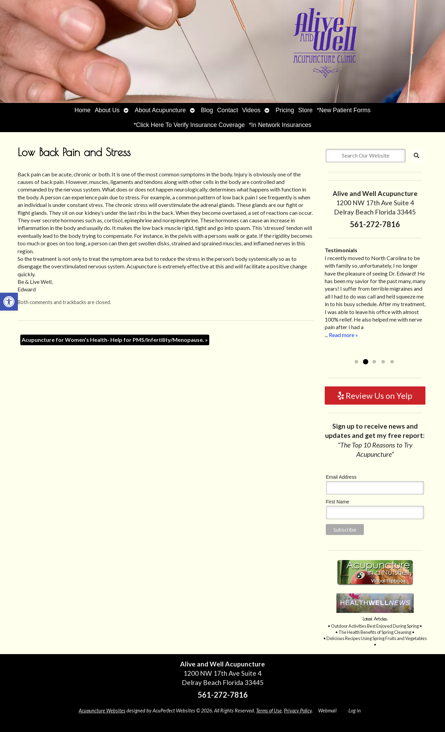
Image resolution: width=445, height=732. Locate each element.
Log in (354, 710)
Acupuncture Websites (102, 710)
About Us (107, 110)
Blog (207, 110)
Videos (251, 110)
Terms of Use (269, 710)
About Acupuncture (160, 110)
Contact (227, 110)
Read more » (343, 335)
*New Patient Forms (343, 110)
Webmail (327, 710)
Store (305, 110)
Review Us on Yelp (375, 395)
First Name (337, 501)
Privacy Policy (298, 710)
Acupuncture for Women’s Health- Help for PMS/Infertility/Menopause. (115, 339)
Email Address (341, 477)
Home (83, 110)
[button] (9, 302)
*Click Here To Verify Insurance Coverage (189, 124)
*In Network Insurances (280, 124)
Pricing (285, 110)
